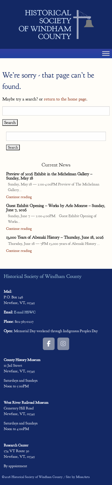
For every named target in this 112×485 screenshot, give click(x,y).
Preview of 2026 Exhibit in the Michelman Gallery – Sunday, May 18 (49, 176)
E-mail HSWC (25, 312)
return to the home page (65, 99)
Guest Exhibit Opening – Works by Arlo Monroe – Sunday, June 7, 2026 (55, 207)
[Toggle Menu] (106, 53)
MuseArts (83, 477)
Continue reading (19, 197)
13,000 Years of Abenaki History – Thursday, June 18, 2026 (55, 237)
